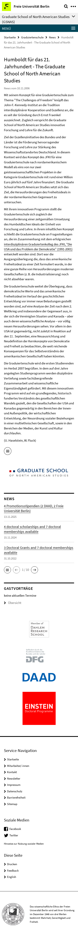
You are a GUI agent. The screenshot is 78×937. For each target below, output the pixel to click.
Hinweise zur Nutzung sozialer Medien (24, 843)
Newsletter (13, 778)
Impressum (13, 785)
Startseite (10, 37)
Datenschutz (14, 791)
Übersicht (12, 603)
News (52, 37)
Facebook (15, 829)
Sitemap (12, 804)
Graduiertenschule (32, 37)
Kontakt (12, 772)
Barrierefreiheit (16, 797)
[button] (7, 570)
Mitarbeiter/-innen (18, 766)
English (11, 877)
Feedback (13, 870)
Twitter (13, 835)
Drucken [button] (12, 864)
